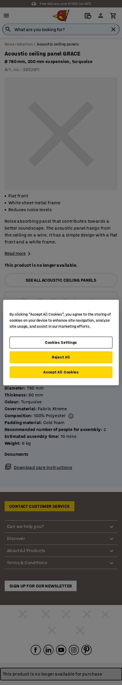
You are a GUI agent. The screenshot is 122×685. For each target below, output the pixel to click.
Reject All (61, 357)
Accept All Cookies (61, 372)
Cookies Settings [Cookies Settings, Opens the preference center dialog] (61, 342)
